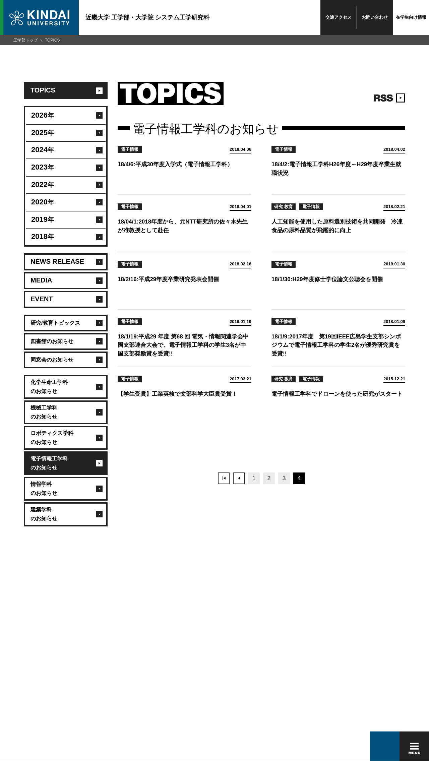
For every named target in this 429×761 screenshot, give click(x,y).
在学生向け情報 (411, 17)
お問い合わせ (375, 17)
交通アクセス (338, 17)
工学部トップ (25, 40)
